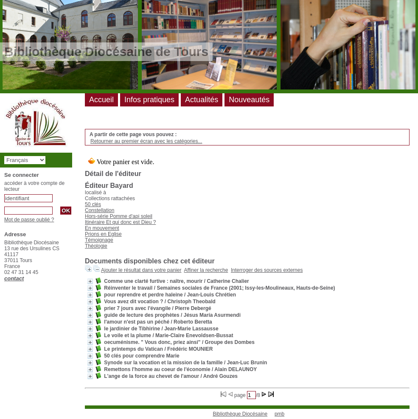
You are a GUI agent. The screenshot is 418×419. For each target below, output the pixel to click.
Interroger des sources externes (267, 270)
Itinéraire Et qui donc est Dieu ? (120, 222)
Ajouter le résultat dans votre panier (141, 270)
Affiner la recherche (206, 270)
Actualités (201, 99)
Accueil (101, 99)
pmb (279, 414)
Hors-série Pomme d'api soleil (118, 216)
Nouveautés (249, 99)
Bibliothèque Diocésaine (240, 414)
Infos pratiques (149, 99)
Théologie (96, 246)
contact (14, 278)
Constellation (99, 210)
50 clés (93, 204)
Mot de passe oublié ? (29, 220)
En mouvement (102, 228)
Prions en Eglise (103, 234)
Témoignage (99, 240)
